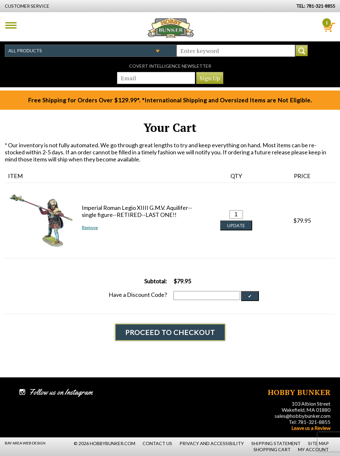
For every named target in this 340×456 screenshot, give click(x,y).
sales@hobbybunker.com (302, 416)
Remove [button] (90, 227)
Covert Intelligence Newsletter (170, 66)
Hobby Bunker (170, 28)
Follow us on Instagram (61, 392)
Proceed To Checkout (170, 332)
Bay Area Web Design (25, 443)
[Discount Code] (206, 295)
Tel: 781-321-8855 (309, 422)
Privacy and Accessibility (211, 443)
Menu (11, 25)
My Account (313, 449)
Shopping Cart (272, 449)
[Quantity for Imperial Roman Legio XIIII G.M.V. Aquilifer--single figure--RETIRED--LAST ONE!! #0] (236, 214)
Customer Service (27, 6)
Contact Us (157, 443)
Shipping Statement (276, 443)
